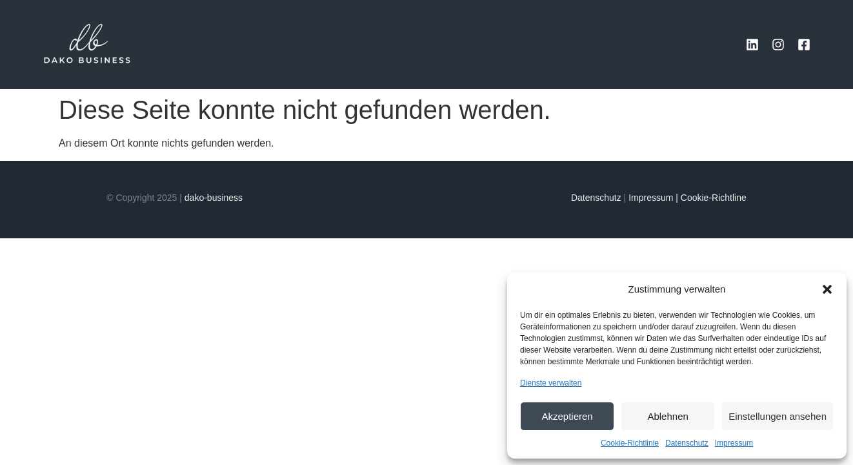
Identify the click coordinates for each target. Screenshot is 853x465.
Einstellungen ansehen (777, 416)
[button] (827, 289)
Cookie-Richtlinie (630, 443)
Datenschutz (686, 443)
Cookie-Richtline (714, 197)
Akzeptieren (566, 416)
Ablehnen (667, 416)
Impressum (734, 443)
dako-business (214, 197)
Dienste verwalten (550, 383)
